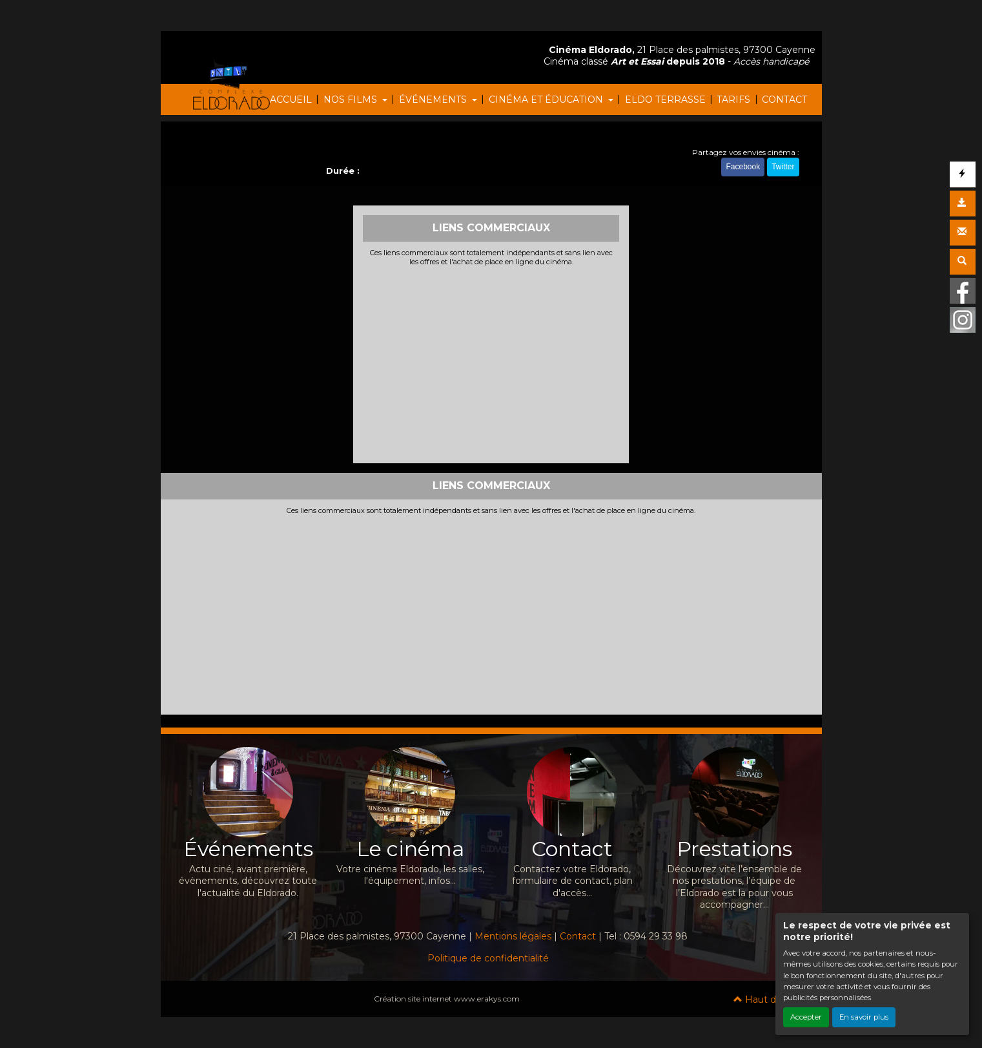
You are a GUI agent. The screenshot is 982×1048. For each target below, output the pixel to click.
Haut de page (771, 999)
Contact (578, 936)
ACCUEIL (291, 99)
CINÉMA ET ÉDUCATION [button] (547, 99)
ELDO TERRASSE (665, 99)
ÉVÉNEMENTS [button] (434, 99)
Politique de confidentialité (488, 958)
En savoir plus (863, 1017)
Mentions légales (513, 936)
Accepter (806, 1017)
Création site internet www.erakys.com (447, 998)
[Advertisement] (491, 363)
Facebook (743, 166)
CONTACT (784, 99)
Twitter (783, 166)
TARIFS (733, 99)
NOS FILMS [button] (351, 99)
